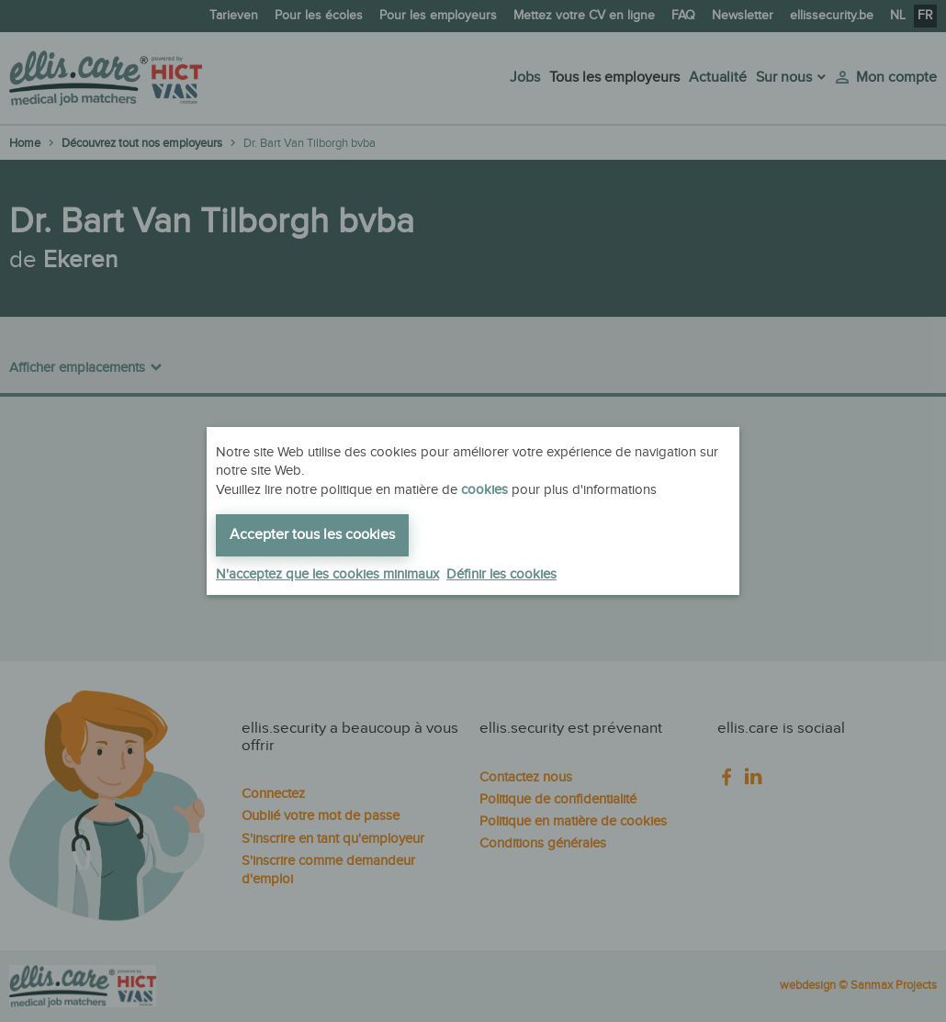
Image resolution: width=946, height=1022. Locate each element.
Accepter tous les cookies (312, 535)
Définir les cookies (501, 574)
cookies (484, 490)
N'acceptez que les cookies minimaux (327, 574)
